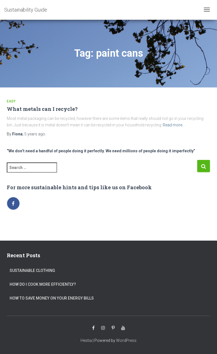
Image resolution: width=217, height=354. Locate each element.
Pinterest (113, 328)
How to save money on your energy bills (52, 298)
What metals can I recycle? (42, 108)
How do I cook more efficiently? (43, 284)
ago (34, 134)
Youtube (123, 328)
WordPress (126, 340)
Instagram (103, 328)
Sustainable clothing (32, 270)
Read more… (174, 125)
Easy (11, 101)
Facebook (93, 328)
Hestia (86, 340)
